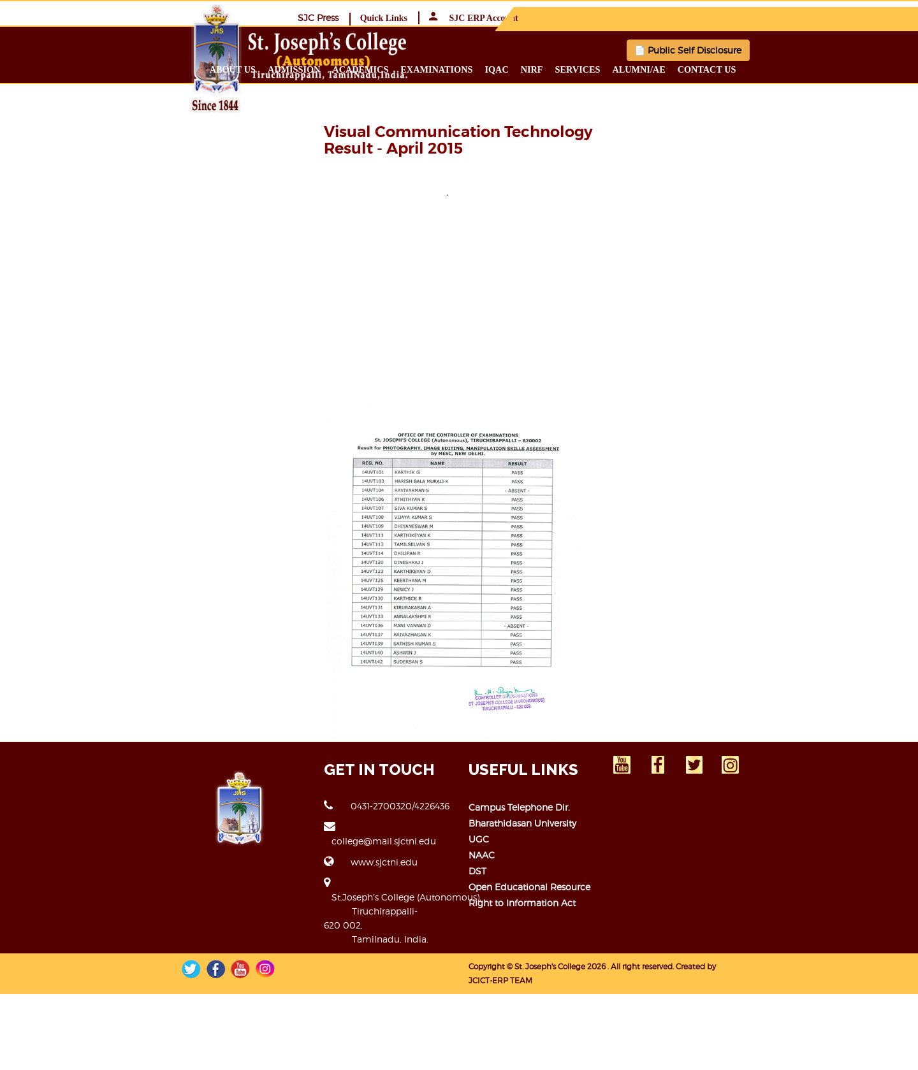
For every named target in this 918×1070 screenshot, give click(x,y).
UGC (479, 966)
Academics (456, 69)
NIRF (627, 69)
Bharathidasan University (522, 950)
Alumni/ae (734, 69)
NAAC (482, 982)
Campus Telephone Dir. (519, 934)
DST (477, 998)
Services (673, 69)
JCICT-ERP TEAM (750, 1052)
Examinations (533, 69)
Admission (389, 69)
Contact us (802, 69)
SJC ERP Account (796, 17)
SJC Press (641, 16)
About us (328, 69)
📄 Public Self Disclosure (637, 49)
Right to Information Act (522, 1030)
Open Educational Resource (529, 1014)
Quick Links (707, 17)
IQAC (592, 69)
